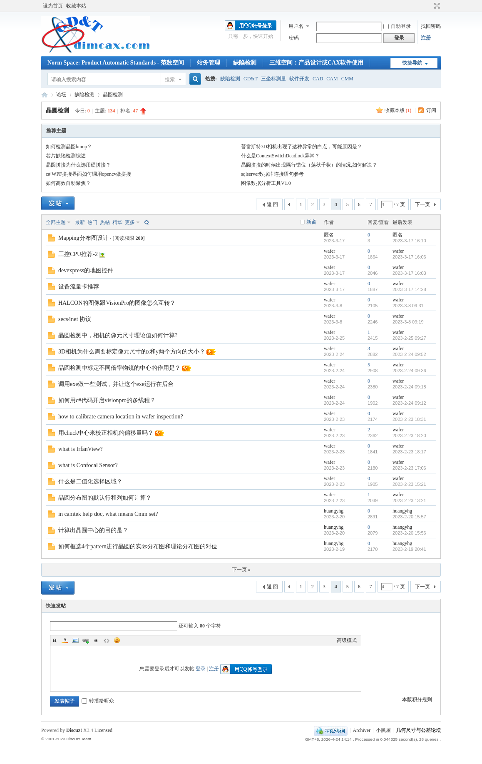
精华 (117, 222)
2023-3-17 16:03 (409, 273)
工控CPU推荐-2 (78, 254)
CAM (332, 79)
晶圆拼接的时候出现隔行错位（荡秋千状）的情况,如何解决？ (309, 165)
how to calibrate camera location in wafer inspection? (120, 416)
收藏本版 (398, 110)
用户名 (295, 26)
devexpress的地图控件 (85, 270)
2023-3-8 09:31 (408, 305)
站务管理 (208, 63)
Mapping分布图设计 (83, 238)
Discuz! (74, 730)
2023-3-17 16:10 (409, 240)
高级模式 (347, 640)
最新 (80, 222)
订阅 (431, 110)
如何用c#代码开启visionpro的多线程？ (107, 400)
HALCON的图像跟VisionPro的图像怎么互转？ (117, 303)
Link (86, 640)
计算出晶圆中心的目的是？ (93, 530)
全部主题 (56, 222)
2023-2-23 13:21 (409, 500)
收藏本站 (76, 6)
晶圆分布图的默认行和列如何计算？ (105, 498)
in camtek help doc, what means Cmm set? (108, 514)
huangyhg (333, 511)
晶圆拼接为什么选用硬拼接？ (78, 165)
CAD (318, 79)
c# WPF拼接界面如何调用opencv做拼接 (88, 174)
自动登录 (397, 26)
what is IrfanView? (80, 449)
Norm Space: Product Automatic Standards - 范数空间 (115, 63)
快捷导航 (412, 63)
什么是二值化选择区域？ (90, 481)
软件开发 (299, 79)
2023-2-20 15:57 (409, 516)
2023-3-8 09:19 (408, 321)
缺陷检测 (244, 63)
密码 (294, 38)
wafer (329, 251)
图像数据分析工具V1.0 (266, 183)
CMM (347, 79)
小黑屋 (383, 730)
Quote (96, 640)
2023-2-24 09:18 (409, 386)
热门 (92, 222)
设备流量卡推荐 (78, 287)
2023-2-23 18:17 (409, 451)
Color (65, 640)
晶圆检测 (113, 94)
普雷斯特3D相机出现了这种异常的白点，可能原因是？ (301, 146)
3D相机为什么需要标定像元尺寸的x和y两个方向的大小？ (131, 351)
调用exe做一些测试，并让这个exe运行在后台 (116, 384)
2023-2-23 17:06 (409, 467)
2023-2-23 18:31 (409, 419)
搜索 (170, 79)
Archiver (362, 730)
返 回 (272, 204)
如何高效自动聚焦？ (68, 183)
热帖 (105, 222)
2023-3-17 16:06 (409, 256)
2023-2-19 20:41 (409, 549)
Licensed (103, 730)
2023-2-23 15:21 (409, 484)
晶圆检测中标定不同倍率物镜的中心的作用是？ (119, 368)
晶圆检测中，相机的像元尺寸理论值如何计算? (117, 335)
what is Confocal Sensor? (88, 465)
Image (75, 640)
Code (106, 640)
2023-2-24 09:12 (409, 403)
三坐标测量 (273, 79)
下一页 (422, 204)
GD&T (250, 79)
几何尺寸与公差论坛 (44, 95)
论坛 (61, 94)
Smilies (117, 640)
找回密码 (431, 26)
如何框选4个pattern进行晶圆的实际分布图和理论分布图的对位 (137, 546)
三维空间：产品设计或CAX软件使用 (316, 63)
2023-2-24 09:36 (409, 370)
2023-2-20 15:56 (409, 532)
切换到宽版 (436, 6)
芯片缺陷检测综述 (66, 156)
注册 (426, 38)
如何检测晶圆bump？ (69, 146)
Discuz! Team (78, 739)
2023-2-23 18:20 (409, 435)
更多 (130, 222)
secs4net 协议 (74, 319)
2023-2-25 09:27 (409, 338)
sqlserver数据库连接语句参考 (272, 174)
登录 (201, 669)
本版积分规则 (417, 699)
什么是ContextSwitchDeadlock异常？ (280, 156)
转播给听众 (98, 701)
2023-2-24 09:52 (409, 354)
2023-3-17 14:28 (409, 289)
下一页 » (241, 569)
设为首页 (53, 6)
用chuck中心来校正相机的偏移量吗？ (106, 433)
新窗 (311, 222)
